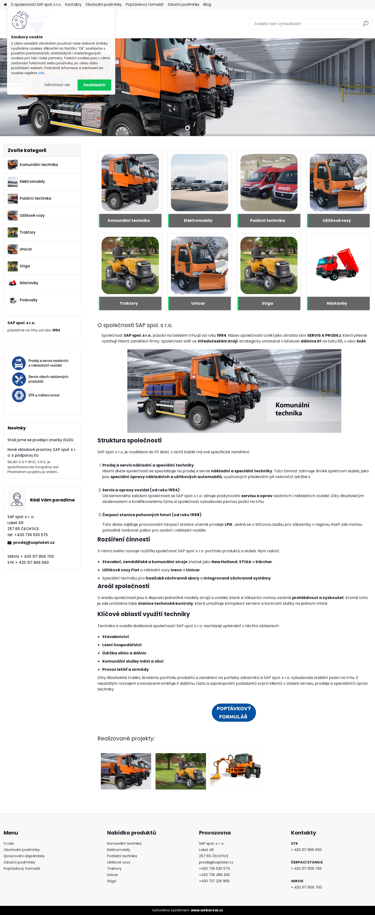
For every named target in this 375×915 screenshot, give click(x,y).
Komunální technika (33, 165)
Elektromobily (26, 182)
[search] (366, 25)
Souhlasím (94, 85)
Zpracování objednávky (24, 856)
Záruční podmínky (184, 4)
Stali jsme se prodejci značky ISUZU (40, 439)
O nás (9, 843)
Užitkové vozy (26, 216)
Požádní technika (122, 856)
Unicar (20, 249)
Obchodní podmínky (103, 4)
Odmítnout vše (57, 85)
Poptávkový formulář (145, 4)
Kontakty (73, 4)
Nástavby (23, 283)
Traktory (22, 232)
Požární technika (29, 199)
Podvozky (23, 300)
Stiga (19, 266)
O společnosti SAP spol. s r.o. (36, 4)
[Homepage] (5, 4)
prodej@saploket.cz (34, 542)
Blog (207, 4)
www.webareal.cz (207, 910)
